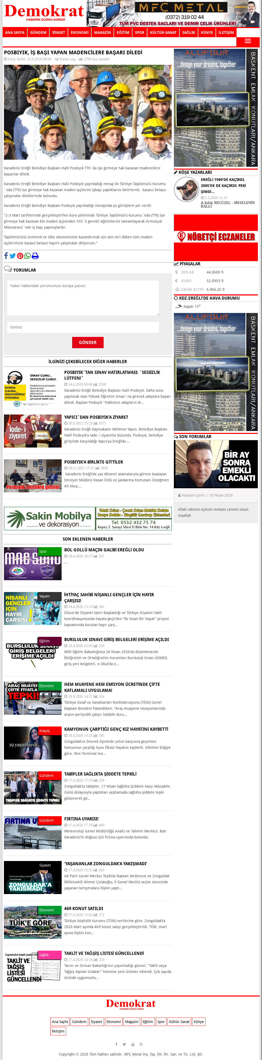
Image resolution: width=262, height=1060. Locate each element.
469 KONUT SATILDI (83, 908)
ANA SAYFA (14, 32)
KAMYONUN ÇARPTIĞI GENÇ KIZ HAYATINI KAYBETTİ (116, 729)
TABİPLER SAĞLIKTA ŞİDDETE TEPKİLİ (100, 774)
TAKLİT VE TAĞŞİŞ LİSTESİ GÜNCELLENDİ (104, 953)
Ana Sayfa (60, 1022)
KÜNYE (207, 32)
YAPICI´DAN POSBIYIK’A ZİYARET (96, 417)
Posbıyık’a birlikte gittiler (93, 462)
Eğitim (148, 1022)
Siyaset (96, 1022)
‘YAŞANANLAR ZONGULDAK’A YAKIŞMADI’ (105, 863)
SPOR (139, 32)
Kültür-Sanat (179, 1022)
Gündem (79, 1022)
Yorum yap (67, 59)
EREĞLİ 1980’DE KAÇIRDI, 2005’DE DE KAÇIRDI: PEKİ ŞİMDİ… (223, 185)
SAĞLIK (188, 32)
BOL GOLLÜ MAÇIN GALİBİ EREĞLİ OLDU (104, 549)
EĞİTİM (123, 32)
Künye (199, 1022)
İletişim (58, 1031)
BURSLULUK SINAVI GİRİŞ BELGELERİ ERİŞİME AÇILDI (116, 639)
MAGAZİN (102, 32)
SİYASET (58, 32)
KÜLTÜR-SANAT (163, 32)
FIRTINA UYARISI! (81, 818)
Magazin (131, 1022)
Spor (161, 1022)
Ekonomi (113, 1022)
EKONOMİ (79, 32)
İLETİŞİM (226, 32)
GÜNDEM (38, 32)
